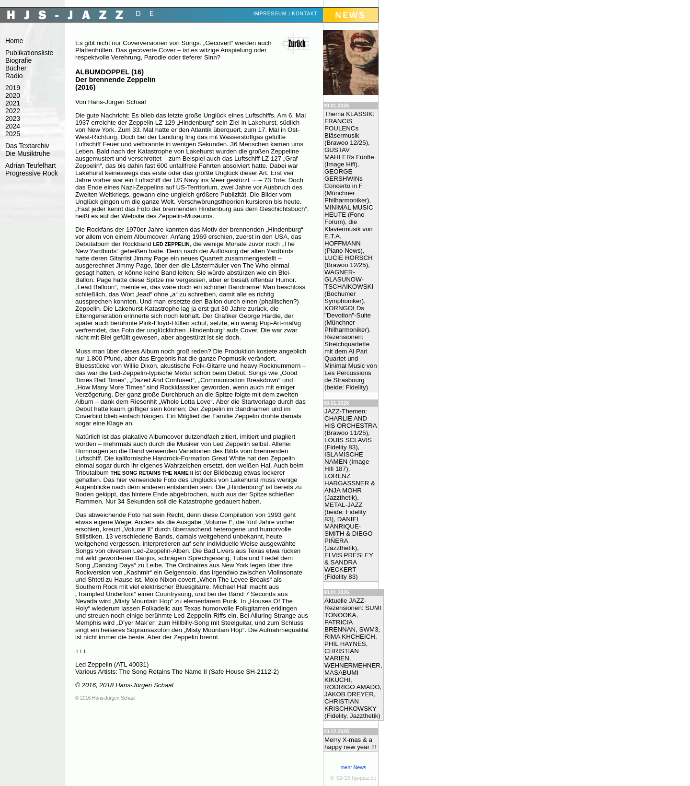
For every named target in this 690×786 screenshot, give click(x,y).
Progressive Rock (31, 173)
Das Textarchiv (27, 146)
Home (14, 41)
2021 (12, 103)
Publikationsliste (29, 53)
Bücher (15, 68)
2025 (12, 134)
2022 (12, 111)
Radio (14, 76)
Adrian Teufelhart (30, 165)
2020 (12, 95)
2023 (12, 118)
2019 (12, 88)
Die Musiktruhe (27, 153)
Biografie (18, 60)
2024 (12, 126)
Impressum (270, 13)
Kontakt (304, 13)
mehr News (353, 767)
